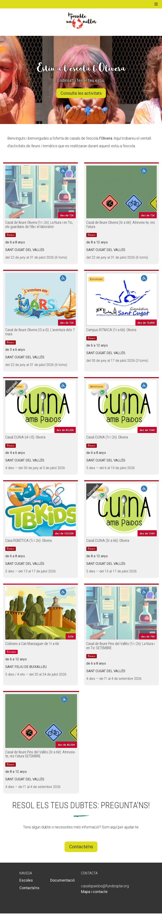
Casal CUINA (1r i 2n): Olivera (107, 437)
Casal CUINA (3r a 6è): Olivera (107, 540)
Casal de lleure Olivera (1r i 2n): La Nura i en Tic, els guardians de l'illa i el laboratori (39, 224)
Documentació (62, 880)
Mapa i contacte (94, 891)
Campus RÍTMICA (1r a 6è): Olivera (111, 330)
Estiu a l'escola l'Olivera (81, 68)
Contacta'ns (81, 846)
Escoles (26, 880)
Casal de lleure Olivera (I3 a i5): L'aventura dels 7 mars (40, 332)
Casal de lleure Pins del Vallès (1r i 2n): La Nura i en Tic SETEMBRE (120, 645)
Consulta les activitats (81, 93)
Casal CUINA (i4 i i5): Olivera (25, 437)
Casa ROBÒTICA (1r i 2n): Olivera (28, 540)
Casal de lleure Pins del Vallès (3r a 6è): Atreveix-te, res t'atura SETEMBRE (40, 754)
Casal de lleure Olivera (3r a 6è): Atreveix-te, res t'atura (120, 224)
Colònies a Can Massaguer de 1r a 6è (32, 643)
